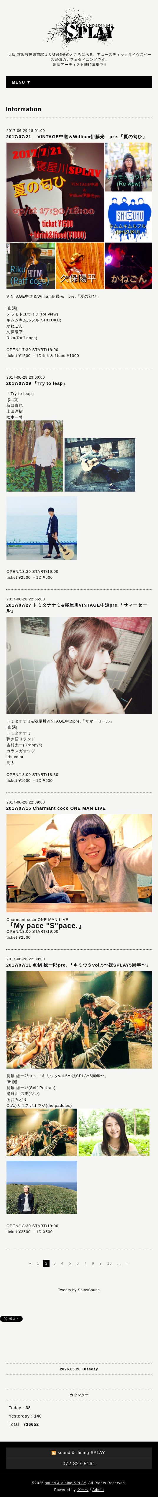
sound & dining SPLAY (65, 1483)
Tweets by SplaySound (79, 1290)
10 (109, 1263)
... (119, 1263)
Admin (98, 1490)
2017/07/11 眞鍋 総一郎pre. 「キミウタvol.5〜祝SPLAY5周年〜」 (78, 964)
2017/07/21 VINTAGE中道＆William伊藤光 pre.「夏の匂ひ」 (76, 136)
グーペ (82, 1490)
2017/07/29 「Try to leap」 (37, 383)
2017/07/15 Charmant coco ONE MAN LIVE (58, 808)
